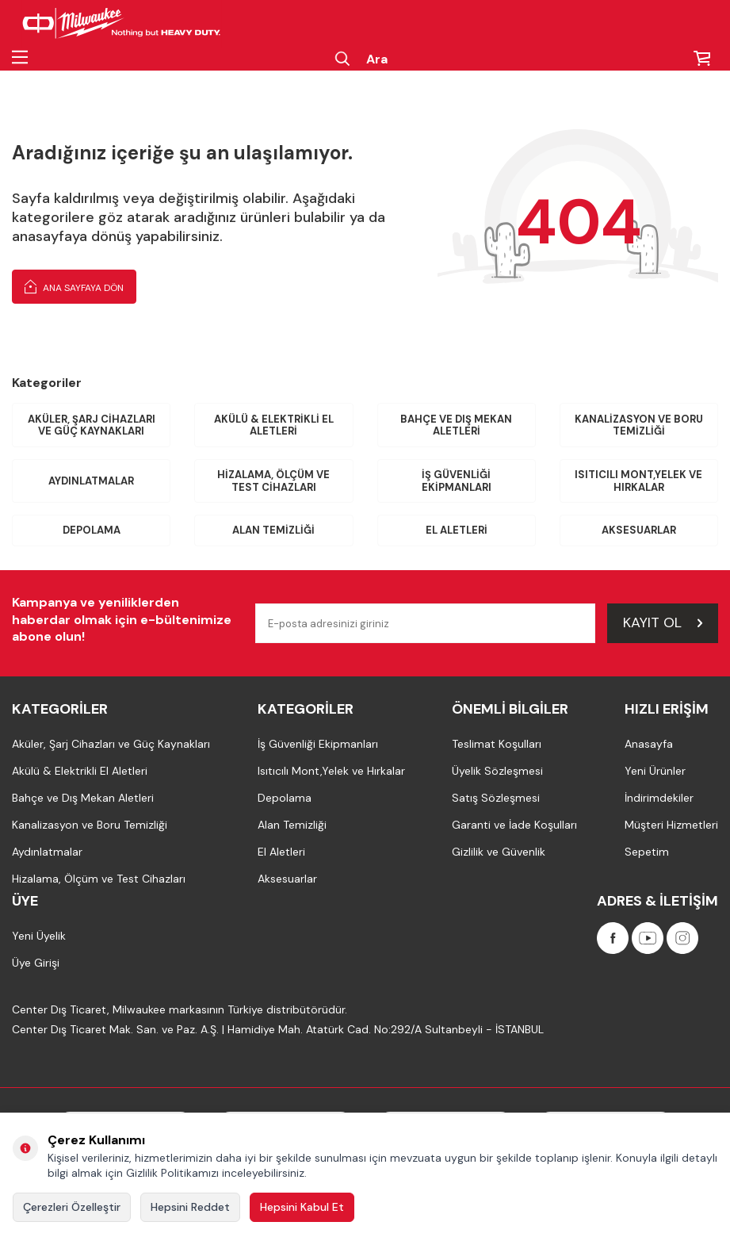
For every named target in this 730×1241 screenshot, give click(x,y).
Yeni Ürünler (655, 771)
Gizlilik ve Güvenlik (498, 852)
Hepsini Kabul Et (302, 1207)
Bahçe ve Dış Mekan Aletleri (456, 425)
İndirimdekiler (659, 798)
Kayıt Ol (662, 622)
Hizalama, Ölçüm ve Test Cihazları (273, 481)
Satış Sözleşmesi (496, 798)
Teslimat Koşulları (496, 744)
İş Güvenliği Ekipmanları (456, 481)
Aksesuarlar (639, 530)
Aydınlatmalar (91, 481)
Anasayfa (649, 744)
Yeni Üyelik (39, 936)
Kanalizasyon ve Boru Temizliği (639, 425)
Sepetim (647, 852)
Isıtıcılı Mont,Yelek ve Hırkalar (638, 481)
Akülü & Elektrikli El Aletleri (274, 425)
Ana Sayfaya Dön (74, 286)
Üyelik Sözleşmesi (497, 771)
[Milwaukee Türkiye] (121, 24)
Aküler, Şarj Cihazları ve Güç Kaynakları (91, 425)
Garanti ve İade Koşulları (514, 825)
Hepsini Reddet (190, 1207)
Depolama (91, 530)
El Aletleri (456, 530)
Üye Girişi (35, 963)
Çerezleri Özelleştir (71, 1207)
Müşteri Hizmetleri (671, 825)
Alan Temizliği (273, 530)
